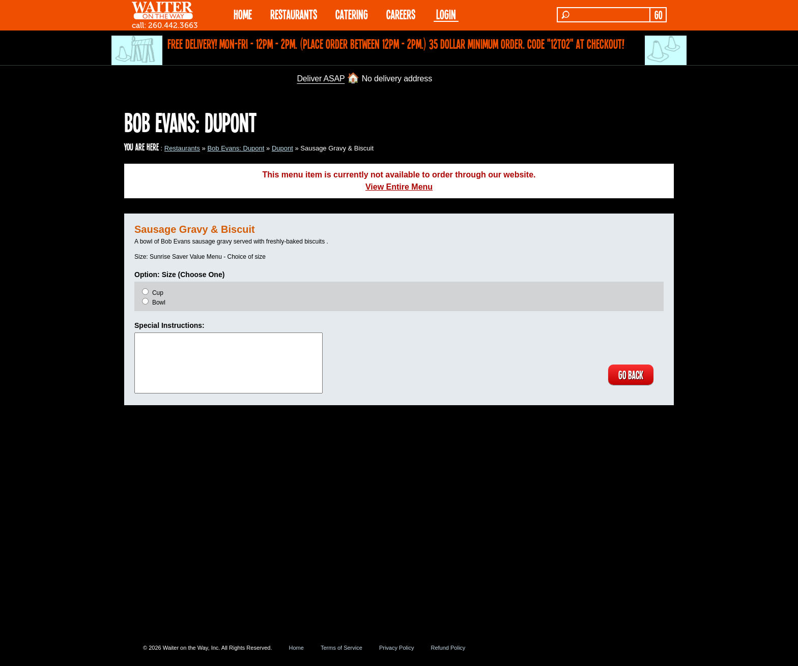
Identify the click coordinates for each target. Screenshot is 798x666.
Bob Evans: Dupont (235, 148)
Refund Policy (448, 648)
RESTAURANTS (293, 14)
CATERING (351, 14)
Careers (400, 14)
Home (296, 648)
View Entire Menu (399, 187)
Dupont (282, 148)
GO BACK (630, 374)
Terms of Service (341, 648)
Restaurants (182, 148)
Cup (157, 292)
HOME (243, 14)
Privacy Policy (396, 648)
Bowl (158, 302)
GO (658, 14)
